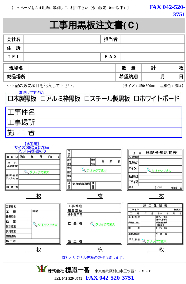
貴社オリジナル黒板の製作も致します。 (94, 257)
